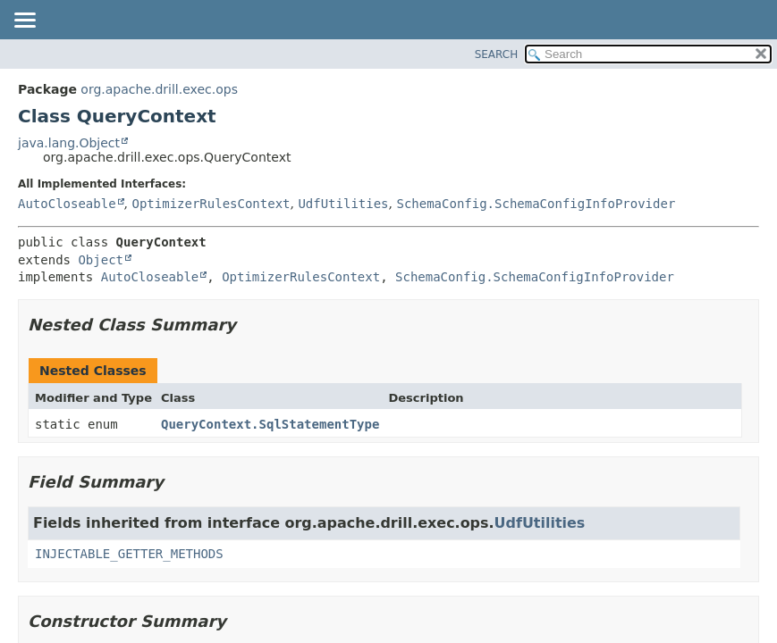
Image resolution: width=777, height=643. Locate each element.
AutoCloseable (67, 203)
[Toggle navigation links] (24, 21)
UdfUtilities (343, 203)
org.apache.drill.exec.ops (159, 89)
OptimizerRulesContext (210, 203)
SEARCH (497, 54)
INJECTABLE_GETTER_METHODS (129, 554)
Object (100, 260)
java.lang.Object (69, 143)
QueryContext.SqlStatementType (270, 424)
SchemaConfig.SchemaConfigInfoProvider (535, 203)
